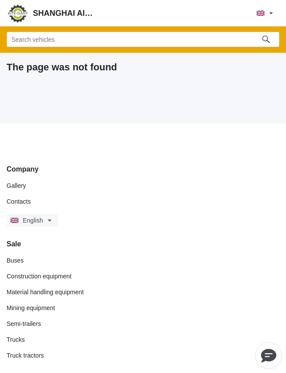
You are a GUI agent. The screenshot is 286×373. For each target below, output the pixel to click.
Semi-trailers (24, 323)
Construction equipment (39, 276)
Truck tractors (25, 355)
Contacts (19, 201)
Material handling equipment (45, 292)
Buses (15, 260)
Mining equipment (31, 307)
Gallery (16, 185)
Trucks (16, 339)
